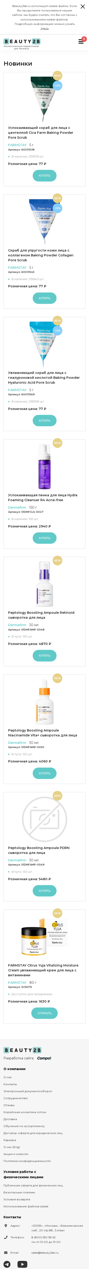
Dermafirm (17, 507)
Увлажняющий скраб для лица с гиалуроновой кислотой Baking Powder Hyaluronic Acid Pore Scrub (44, 378)
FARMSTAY (17, 145)
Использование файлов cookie (25, 1206)
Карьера (9, 1140)
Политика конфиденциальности (27, 1161)
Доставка (10, 1119)
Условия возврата (16, 1199)
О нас (7, 1077)
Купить (44, 175)
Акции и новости (15, 1154)
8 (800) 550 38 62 (44, 1237)
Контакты (10, 1084)
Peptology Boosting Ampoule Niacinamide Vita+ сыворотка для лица (42, 732)
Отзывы (9, 1105)
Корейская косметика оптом (24, 1112)
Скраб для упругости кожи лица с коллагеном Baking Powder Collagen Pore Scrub (40, 255)
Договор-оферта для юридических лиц (32, 1133)
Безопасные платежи (19, 1192)
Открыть (44, 1013)
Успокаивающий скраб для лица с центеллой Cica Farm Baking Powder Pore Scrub (40, 133)
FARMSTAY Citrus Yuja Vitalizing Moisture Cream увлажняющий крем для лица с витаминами (43, 970)
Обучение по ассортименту (24, 1126)
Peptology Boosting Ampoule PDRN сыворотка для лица (39, 850)
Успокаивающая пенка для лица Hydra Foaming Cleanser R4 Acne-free (42, 497)
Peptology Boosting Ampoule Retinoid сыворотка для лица (41, 615)
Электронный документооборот (27, 1091)
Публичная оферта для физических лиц (33, 1185)
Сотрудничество (15, 1098)
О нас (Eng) (11, 1147)
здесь (45, 28)
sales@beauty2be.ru (45, 1252)
